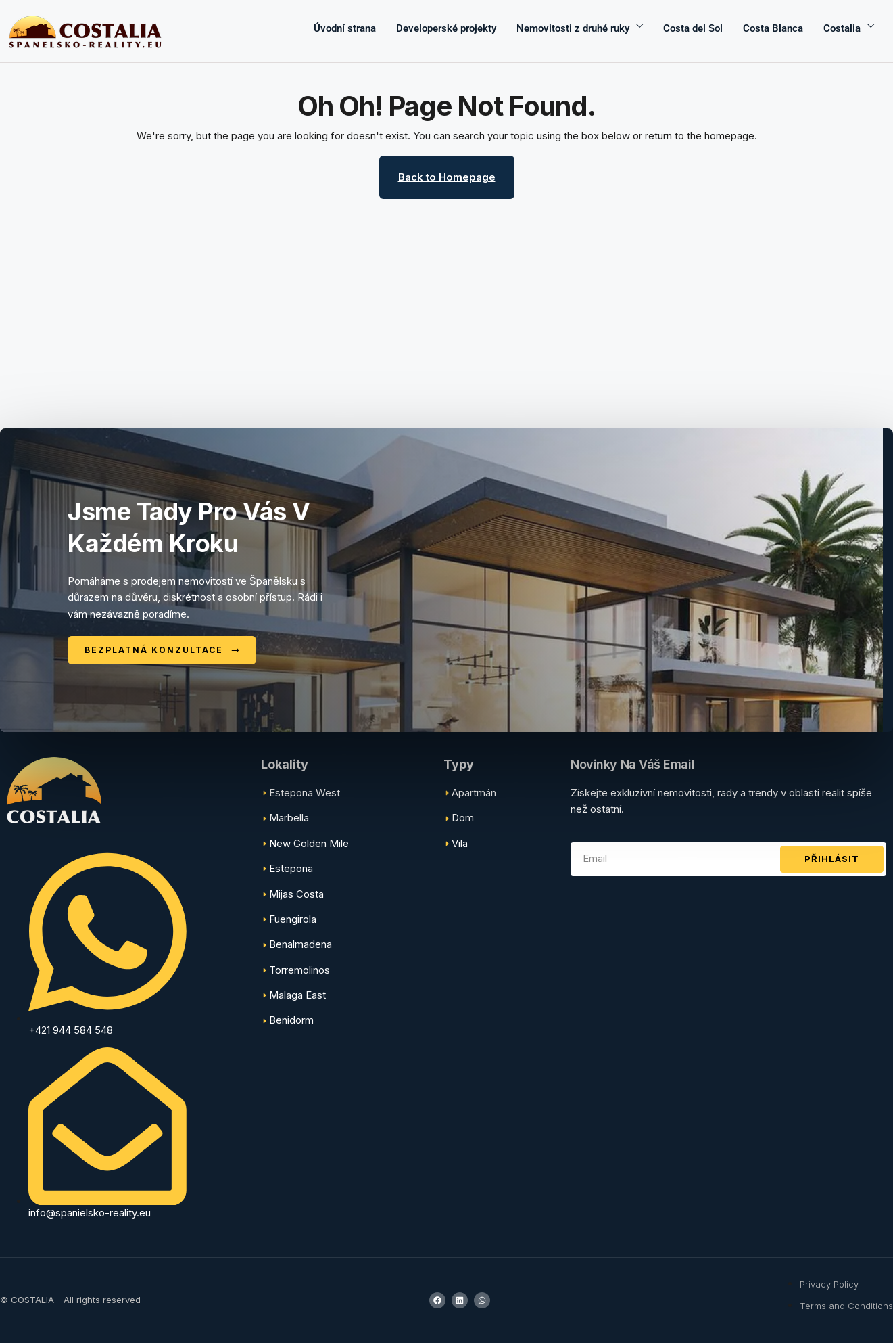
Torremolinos (299, 969)
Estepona (291, 868)
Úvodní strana (345, 28)
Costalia (842, 28)
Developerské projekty (446, 28)
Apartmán (474, 792)
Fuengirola (292, 919)
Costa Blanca (773, 28)
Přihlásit (831, 858)
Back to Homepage (447, 176)
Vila (460, 843)
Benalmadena (300, 944)
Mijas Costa (296, 894)
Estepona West (304, 792)
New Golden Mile (309, 843)
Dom (463, 817)
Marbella (289, 817)
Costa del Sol (693, 28)
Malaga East (297, 994)
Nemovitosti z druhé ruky (572, 28)
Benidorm (291, 1020)
